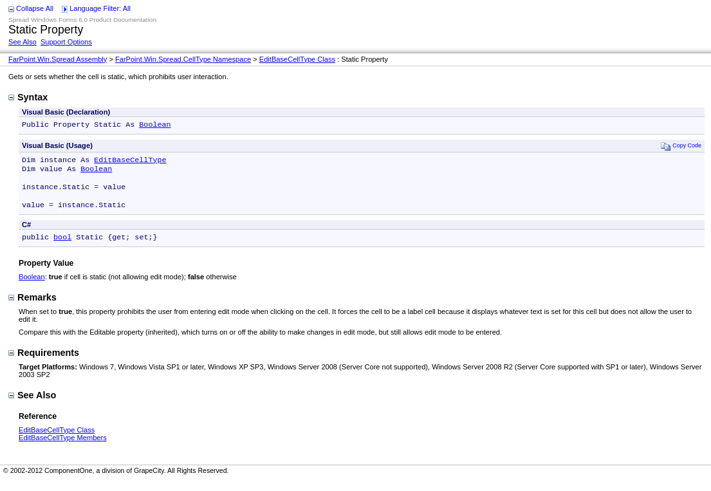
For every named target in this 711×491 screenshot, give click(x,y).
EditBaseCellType (130, 162)
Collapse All (34, 8)
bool (62, 247)
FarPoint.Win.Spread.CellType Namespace (183, 59)
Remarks (32, 307)
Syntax (28, 97)
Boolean (155, 125)
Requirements (43, 363)
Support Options (66, 42)
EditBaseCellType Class (297, 59)
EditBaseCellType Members (63, 448)
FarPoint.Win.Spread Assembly (57, 59)
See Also (22, 42)
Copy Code (681, 147)
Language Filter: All (100, 8)
